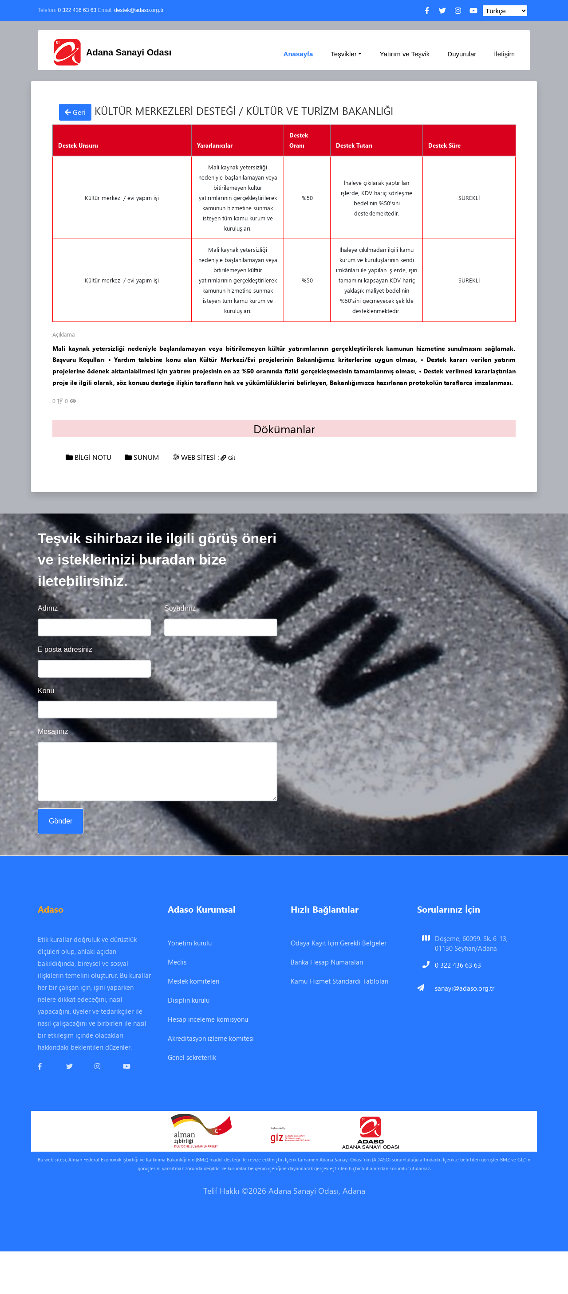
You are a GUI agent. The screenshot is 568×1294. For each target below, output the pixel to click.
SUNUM (142, 457)
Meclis (177, 961)
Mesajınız (53, 731)
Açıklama (63, 334)
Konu (46, 690)
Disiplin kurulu (188, 1000)
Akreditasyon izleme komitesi (211, 1038)
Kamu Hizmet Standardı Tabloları (340, 980)
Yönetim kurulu (190, 942)
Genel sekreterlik (192, 1057)
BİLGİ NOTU (88, 457)
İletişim (504, 54)
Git (228, 457)
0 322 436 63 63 (77, 10)
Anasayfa (298, 54)
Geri (75, 112)
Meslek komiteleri (194, 980)
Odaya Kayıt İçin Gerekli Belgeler (339, 942)
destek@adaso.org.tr (139, 10)
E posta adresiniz (65, 649)
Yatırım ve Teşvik (404, 54)
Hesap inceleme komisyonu (208, 1019)
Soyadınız (180, 608)
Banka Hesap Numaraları (327, 961)
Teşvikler (343, 54)
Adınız (48, 608)
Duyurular (461, 54)
